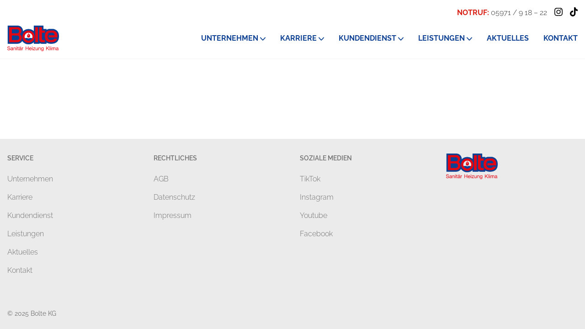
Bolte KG (43, 313)
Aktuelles (22, 252)
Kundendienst (30, 215)
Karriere (19, 197)
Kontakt (19, 270)
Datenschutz (174, 197)
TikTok (310, 179)
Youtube (313, 215)
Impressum (172, 215)
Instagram (317, 197)
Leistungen (25, 233)
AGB (161, 179)
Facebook (316, 233)
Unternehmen (30, 179)
